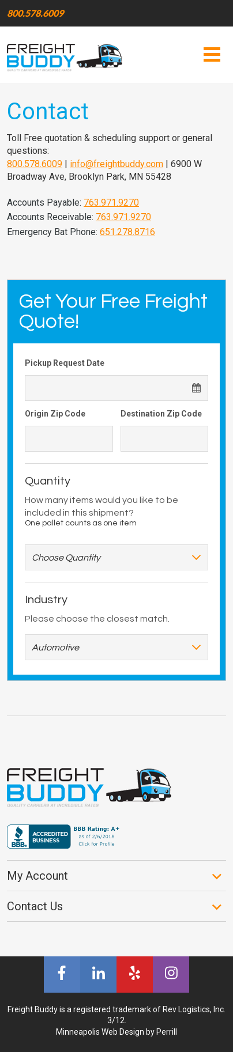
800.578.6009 (35, 12)
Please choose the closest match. (97, 618)
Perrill (166, 1031)
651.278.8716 (127, 231)
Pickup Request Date (64, 363)
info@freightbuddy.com (116, 163)
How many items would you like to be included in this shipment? (101, 506)
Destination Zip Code (161, 413)
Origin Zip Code (55, 413)
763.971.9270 (111, 202)
